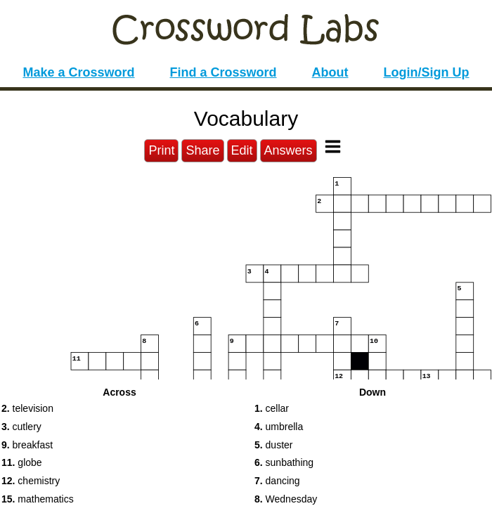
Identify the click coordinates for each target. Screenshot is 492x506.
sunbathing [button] (283, 462)
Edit (242, 150)
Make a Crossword (78, 72)
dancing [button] (277, 480)
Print (161, 150)
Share (202, 150)
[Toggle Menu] (333, 146)
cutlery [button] (21, 426)
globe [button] (21, 462)
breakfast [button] (27, 444)
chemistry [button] (30, 480)
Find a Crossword (223, 72)
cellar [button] (271, 408)
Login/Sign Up (427, 72)
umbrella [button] (278, 426)
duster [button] (273, 444)
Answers (288, 150)
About (330, 72)
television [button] (27, 408)
